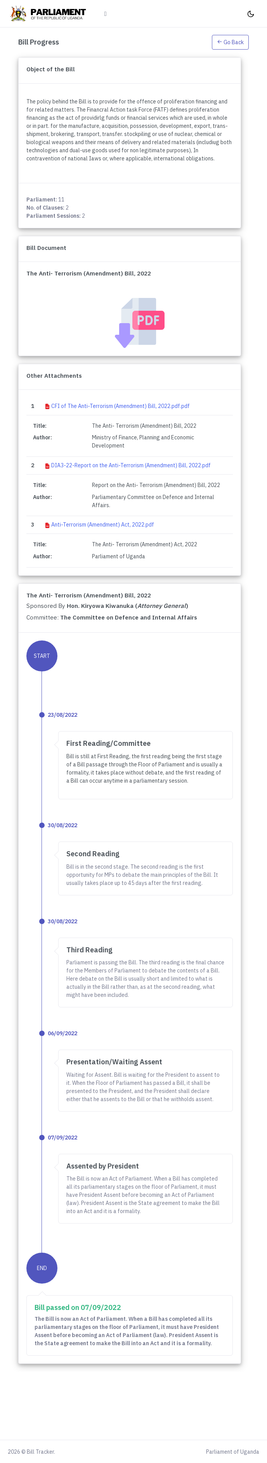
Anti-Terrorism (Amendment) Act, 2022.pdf (102, 524)
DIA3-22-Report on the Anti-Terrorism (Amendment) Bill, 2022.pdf (131, 465)
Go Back (230, 42)
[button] (230, 41)
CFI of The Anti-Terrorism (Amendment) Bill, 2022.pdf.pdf (120, 406)
